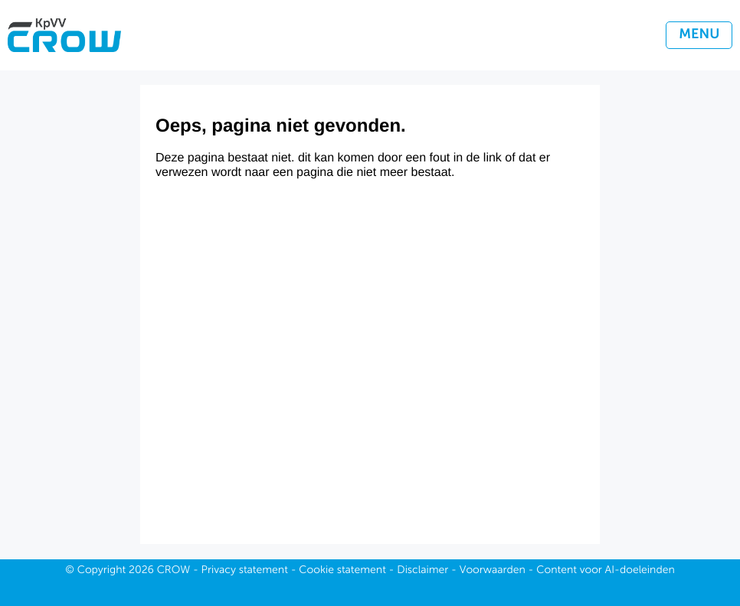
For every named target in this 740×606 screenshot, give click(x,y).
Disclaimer (422, 570)
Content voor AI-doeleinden (605, 570)
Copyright (101, 570)
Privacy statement (244, 570)
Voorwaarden (493, 570)
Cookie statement (342, 570)
